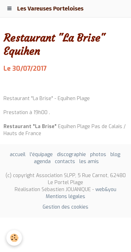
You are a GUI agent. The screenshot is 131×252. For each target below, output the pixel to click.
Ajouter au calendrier (29, 84)
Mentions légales (65, 196)
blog (115, 154)
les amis (89, 161)
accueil (18, 154)
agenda (42, 161)
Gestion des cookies (65, 207)
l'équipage (41, 154)
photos (98, 154)
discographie (71, 154)
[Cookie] (14, 238)
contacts (65, 161)
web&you (105, 189)
